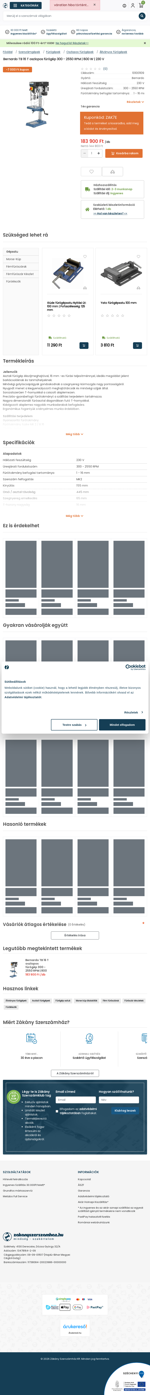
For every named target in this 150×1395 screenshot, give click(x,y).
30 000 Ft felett (19, 30)
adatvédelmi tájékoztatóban (78, 1111)
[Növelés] (98, 153)
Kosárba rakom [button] (84, 345)
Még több (73, 434)
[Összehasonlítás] (112, 171)
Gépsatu (12, 252)
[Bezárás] (145, 43)
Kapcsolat (84, 1179)
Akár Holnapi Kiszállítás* (93, 1202)
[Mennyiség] (91, 153)
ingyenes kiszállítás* (24, 33)
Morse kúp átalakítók (86, 1000)
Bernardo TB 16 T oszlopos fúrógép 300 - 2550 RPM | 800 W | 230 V (37, 967)
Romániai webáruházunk (94, 1222)
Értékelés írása (75, 935)
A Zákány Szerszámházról (75, 1073)
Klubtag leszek (125, 1111)
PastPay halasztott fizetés (94, 1217)
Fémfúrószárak (16, 267)
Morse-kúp (13, 259)
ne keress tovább (133, 33)
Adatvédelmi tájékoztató (93, 1196)
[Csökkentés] (84, 153)
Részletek (131, 712)
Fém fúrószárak (111, 1000)
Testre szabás (74, 724)
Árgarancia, (129, 30)
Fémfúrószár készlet (20, 274)
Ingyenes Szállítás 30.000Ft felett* (24, 1185)
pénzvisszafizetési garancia (94, 33)
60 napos (82, 30)
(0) (105, 69)
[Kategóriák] (26, 5)
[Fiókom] (133, 5)
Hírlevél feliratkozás (15, 1179)
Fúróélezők (13, 281)
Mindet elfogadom (122, 724)
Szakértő (51, 30)
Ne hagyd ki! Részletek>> (72, 43)
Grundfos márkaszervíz (18, 1191)
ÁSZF (81, 1185)
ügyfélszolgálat (56, 33)
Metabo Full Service (15, 1196)
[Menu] (124, 5)
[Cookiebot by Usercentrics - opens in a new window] (128, 667)
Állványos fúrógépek (16, 1000)
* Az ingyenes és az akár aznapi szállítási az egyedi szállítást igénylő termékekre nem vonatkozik (110, 1209)
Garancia (84, 1191)
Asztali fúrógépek (41, 1000)
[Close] (94, 5)
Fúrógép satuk (62, 1000)
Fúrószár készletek (134, 1000)
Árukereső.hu (75, 1333)
